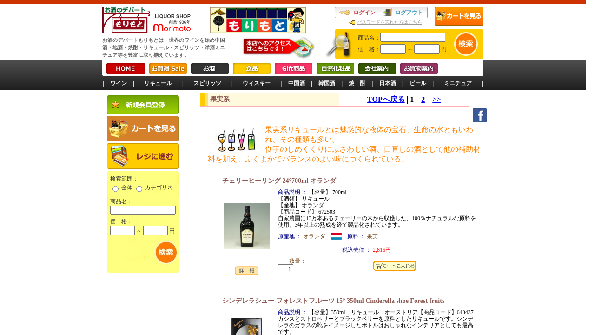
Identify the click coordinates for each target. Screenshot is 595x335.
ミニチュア (458, 83)
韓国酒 (326, 83)
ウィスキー (257, 83)
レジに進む (143, 156)
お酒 (210, 68)
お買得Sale (168, 68)
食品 (252, 68)
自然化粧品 (335, 68)
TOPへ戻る (386, 99)
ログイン (364, 12)
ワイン (118, 83)
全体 (126, 187)
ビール (418, 83)
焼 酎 (357, 83)
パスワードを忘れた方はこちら (389, 22)
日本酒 (387, 83)
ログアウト (409, 12)
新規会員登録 (143, 104)
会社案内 (377, 68)
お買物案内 (419, 68)
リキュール (158, 83)
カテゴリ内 (159, 187)
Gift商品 (293, 68)
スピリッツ (207, 83)
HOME (125, 68)
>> (436, 99)
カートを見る (459, 16)
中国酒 (296, 83)
